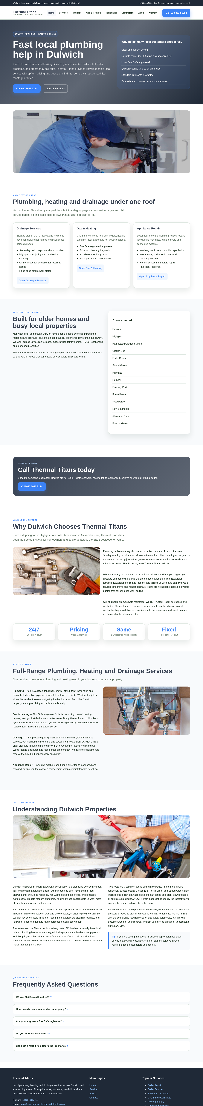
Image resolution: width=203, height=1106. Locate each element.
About (141, 13)
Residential (111, 13)
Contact (153, 13)
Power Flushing (156, 1101)
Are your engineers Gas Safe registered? (39, 1021)
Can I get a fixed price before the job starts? (41, 1046)
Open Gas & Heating (90, 268)
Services (63, 13)
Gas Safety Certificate (159, 1097)
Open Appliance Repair (152, 276)
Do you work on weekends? (32, 1033)
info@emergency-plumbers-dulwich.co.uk (172, 3)
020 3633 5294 (146, 3)
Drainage (76, 13)
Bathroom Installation (159, 1093)
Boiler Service (155, 1089)
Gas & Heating (93, 13)
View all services (55, 88)
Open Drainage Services (32, 280)
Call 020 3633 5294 (176, 13)
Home (51, 13)
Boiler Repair (155, 1085)
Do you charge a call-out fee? (33, 997)
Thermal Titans (28, 13)
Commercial (128, 13)
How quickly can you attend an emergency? (41, 1009)
